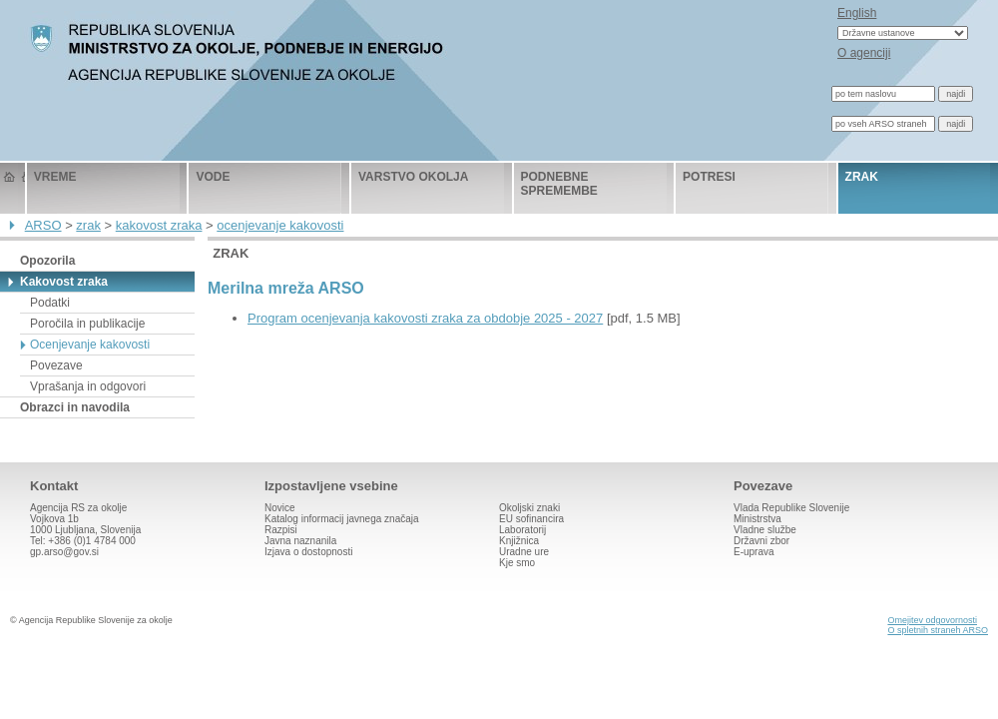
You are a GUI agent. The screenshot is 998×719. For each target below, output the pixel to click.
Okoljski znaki (529, 507)
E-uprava (754, 551)
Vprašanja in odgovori (88, 386)
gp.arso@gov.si (64, 551)
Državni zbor (761, 540)
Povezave (56, 365)
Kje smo (517, 562)
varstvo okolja (413, 177)
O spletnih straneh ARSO (937, 630)
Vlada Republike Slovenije (791, 507)
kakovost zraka (159, 225)
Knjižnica (519, 540)
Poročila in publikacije (87, 324)
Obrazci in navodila (75, 407)
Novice (279, 507)
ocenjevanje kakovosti (280, 225)
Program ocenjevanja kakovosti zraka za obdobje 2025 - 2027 (425, 318)
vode (213, 177)
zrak (861, 177)
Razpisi (280, 529)
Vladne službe (765, 529)
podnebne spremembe (559, 184)
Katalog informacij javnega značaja (341, 518)
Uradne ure (524, 551)
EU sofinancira (531, 518)
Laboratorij (522, 529)
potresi (709, 177)
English (856, 13)
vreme (55, 177)
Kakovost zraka (64, 282)
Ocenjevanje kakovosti (90, 345)
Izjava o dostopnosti (308, 551)
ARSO (43, 225)
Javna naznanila (300, 540)
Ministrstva (757, 518)
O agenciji (863, 53)
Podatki (50, 303)
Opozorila (47, 261)
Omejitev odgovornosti (932, 620)
